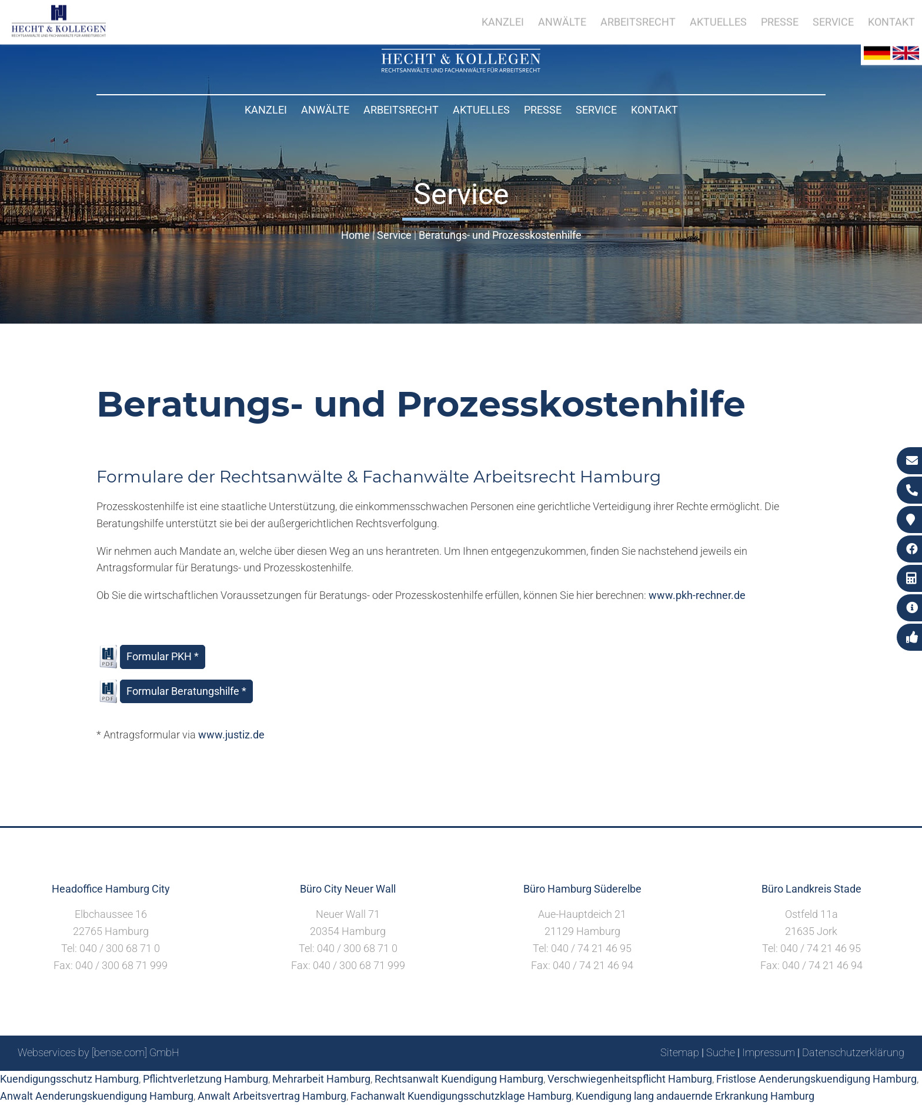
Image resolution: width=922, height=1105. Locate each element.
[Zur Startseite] (461, 68)
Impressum (768, 1052)
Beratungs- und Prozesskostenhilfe (500, 235)
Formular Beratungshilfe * (186, 691)
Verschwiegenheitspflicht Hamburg (629, 1079)
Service (596, 110)
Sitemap (679, 1052)
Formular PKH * (162, 656)
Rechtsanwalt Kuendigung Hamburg (459, 1079)
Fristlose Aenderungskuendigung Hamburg (816, 1079)
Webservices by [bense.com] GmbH (98, 1052)
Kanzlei (266, 110)
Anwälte (325, 110)
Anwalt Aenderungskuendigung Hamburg (96, 1096)
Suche (720, 1052)
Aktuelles (481, 110)
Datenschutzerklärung (853, 1052)
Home (355, 235)
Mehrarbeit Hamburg (321, 1079)
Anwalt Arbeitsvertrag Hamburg (272, 1096)
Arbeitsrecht (401, 110)
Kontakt (654, 110)
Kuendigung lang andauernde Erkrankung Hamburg (695, 1096)
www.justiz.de (231, 734)
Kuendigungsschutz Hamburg (69, 1079)
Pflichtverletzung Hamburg (205, 1079)
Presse (543, 110)
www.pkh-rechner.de (697, 595)
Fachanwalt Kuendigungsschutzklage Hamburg (461, 1096)
